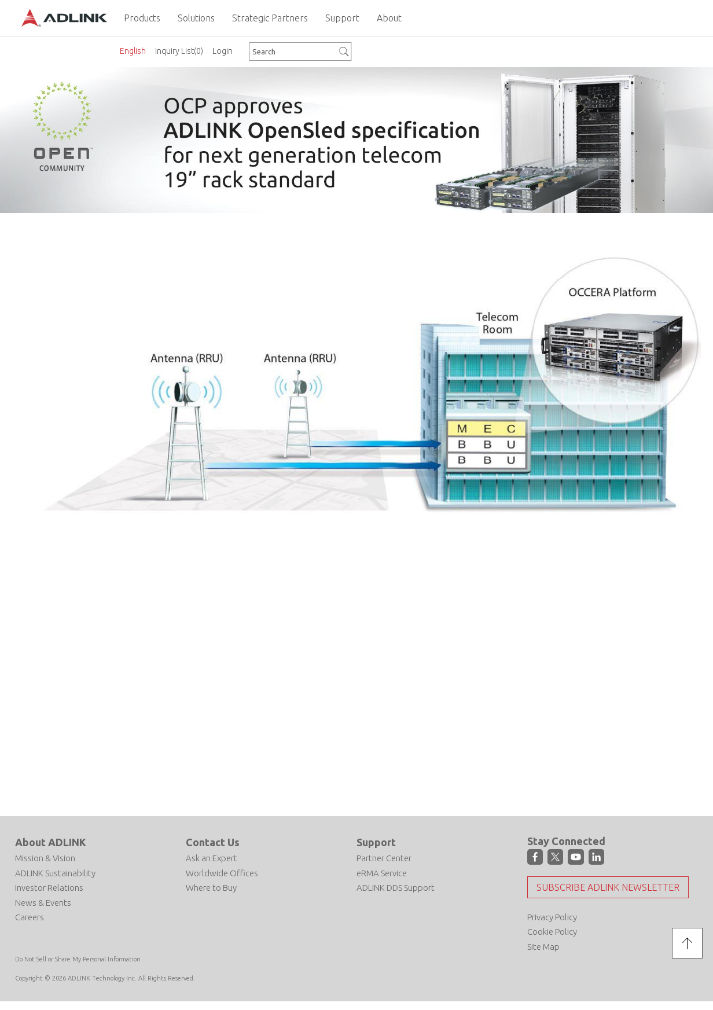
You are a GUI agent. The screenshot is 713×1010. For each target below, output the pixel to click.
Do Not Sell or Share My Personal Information (78, 959)
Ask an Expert (211, 857)
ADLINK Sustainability (55, 872)
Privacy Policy (552, 916)
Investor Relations (49, 887)
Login (222, 51)
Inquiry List (179, 51)
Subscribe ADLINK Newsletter (607, 887)
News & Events (43, 902)
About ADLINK (50, 841)
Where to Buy (211, 887)
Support (376, 841)
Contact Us (213, 841)
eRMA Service (381, 872)
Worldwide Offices (222, 872)
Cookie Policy (552, 931)
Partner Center (383, 857)
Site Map (543, 946)
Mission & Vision (45, 857)
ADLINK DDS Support (395, 887)
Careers (29, 916)
